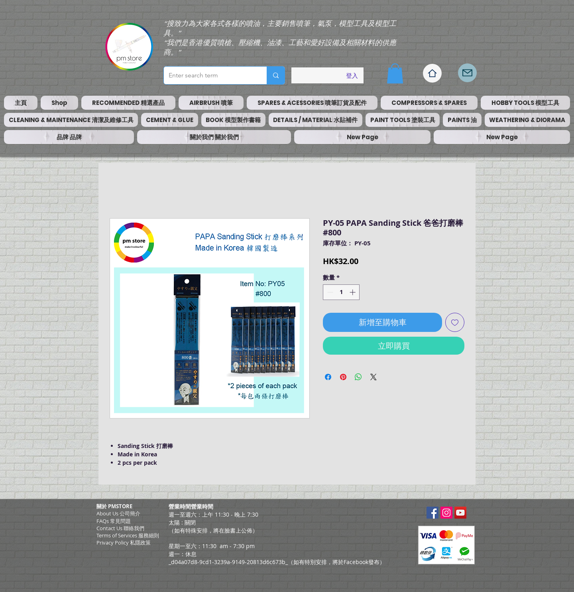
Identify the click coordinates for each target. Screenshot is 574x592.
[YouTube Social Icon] (460, 513)
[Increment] (353, 292)
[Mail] (467, 72)
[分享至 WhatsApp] (358, 377)
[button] (395, 73)
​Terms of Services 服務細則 (127, 535)
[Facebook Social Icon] (432, 513)
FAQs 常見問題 (113, 521)
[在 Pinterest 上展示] (343, 377)
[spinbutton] (341, 292)
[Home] (432, 73)
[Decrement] (329, 292)
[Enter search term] (209, 75)
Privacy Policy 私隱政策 (123, 542)
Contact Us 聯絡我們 (120, 528)
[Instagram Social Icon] (446, 513)
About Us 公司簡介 (118, 513)
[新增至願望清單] (454, 322)
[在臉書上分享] (328, 377)
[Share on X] (373, 377)
